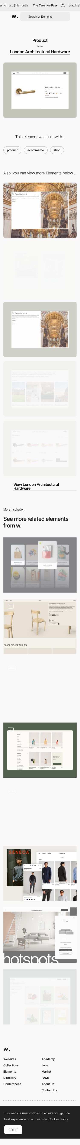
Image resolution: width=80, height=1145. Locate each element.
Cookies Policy (58, 1119)
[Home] (40, 388)
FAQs (45, 1077)
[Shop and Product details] (40, 626)
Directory (9, 1077)
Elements (9, 1071)
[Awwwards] (15, 16)
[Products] (40, 565)
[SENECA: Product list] (40, 873)
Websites (9, 1059)
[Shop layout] (40, 997)
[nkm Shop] (40, 750)
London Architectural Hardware (40, 52)
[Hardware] (40, 448)
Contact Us (49, 1090)
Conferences (12, 1084)
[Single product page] (40, 811)
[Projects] (40, 329)
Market (46, 1071)
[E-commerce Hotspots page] (40, 935)
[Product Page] (40, 688)
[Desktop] (40, 210)
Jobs (45, 1065)
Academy (48, 1059)
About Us (48, 1084)
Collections (11, 1065)
